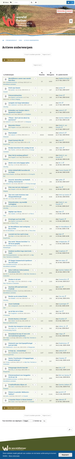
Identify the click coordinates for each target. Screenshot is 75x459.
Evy (12, 165)
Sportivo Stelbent (64, 118)
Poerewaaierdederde (11, 255)
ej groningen (62, 304)
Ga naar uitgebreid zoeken (13, 60)
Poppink (13, 127)
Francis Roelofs (10, 174)
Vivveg (7, 362)
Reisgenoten (31, 347)
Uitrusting (5, 107)
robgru (12, 281)
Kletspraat (28, 122)
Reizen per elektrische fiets (10, 323)
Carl (60, 311)
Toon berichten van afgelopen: (18, 421)
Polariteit (61, 358)
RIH (60, 103)
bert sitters (62, 260)
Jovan (12, 401)
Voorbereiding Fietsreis (10, 330)
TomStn (13, 150)
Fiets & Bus (32, 230)
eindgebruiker (63, 241)
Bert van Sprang (64, 375)
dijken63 (61, 399)
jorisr (7, 396)
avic (60, 287)
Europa (25, 198)
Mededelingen (7, 247)
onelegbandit (14, 306)
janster (13, 90)
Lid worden (61, 11)
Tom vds (61, 296)
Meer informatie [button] (14, 456)
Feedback (28, 114)
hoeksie (13, 213)
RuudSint (62, 319)
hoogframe (62, 251)
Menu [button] (5, 2)
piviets (61, 88)
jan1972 (61, 392)
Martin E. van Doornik (16, 97)
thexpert (13, 189)
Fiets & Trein (15, 223)
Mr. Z (60, 163)
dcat (12, 142)
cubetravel (14, 105)
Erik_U (13, 369)
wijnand (13, 135)
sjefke (60, 180)
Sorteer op (38, 421)
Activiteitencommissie (11, 82)
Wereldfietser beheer (11, 245)
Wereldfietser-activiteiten (9, 84)
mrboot (13, 321)
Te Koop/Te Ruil (9, 354)
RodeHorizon (9, 347)
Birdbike (13, 298)
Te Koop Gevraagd (31, 183)
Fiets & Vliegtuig (16, 99)
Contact (69, 11)
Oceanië (5, 92)
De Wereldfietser (10, 230)
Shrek (60, 95)
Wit (7, 198)
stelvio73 (8, 114)
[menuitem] (11, 2)
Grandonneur (14, 352)
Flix (60, 187)
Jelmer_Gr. (14, 328)
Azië (4, 308)
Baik (60, 211)
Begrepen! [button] (65, 455)
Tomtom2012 (63, 279)
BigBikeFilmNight (64, 78)
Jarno (12, 386)
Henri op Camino (64, 195)
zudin (60, 148)
